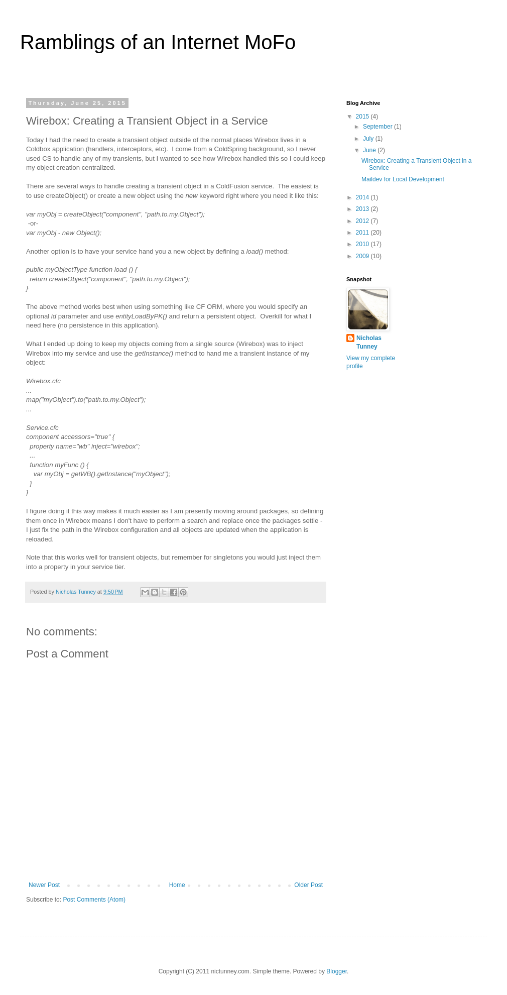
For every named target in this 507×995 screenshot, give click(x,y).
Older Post (308, 885)
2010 (363, 244)
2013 (363, 208)
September (378, 126)
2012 (363, 221)
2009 (363, 256)
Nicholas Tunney (369, 342)
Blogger (336, 971)
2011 (363, 232)
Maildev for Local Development (402, 179)
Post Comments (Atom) (94, 899)
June (370, 150)
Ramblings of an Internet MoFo (158, 42)
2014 (363, 197)
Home (177, 885)
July (369, 138)
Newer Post (44, 885)
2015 (363, 116)
